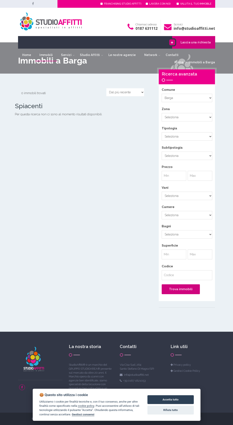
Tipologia (169, 128)
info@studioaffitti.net (194, 28)
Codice (167, 266)
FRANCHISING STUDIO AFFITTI (120, 3)
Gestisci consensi (83, 414)
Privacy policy (182, 364)
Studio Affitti (90, 55)
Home (26, 55)
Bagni (166, 226)
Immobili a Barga (202, 62)
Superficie (170, 245)
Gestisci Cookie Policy (186, 370)
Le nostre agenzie (122, 55)
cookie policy (86, 405)
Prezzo (167, 167)
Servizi (66, 55)
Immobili (46, 55)
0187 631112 (146, 28)
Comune (168, 90)
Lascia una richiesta (191, 42)
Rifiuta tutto (170, 410)
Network (151, 55)
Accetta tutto (170, 399)
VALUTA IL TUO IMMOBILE (194, 3)
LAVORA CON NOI (158, 3)
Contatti (172, 55)
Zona (166, 109)
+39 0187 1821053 (134, 380)
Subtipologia (172, 147)
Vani (165, 188)
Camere (168, 207)
